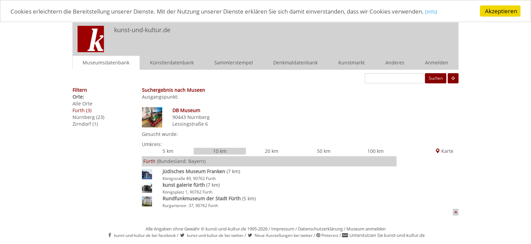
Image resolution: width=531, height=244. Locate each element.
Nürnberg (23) (88, 117)
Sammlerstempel (233, 62)
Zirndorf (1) (85, 123)
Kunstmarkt (351, 62)
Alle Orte (82, 103)
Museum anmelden (366, 229)
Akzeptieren (501, 11)
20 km (271, 151)
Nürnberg (198, 117)
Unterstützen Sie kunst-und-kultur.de (387, 235)
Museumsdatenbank (106, 62)
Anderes (394, 62)
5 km (168, 151)
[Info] (431, 11)
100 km (375, 151)
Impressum (282, 229)
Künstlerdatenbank (172, 62)
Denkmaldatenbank (295, 62)
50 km (324, 151)
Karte (444, 151)
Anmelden (436, 62)
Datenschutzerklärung (320, 229)
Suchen (436, 78)
